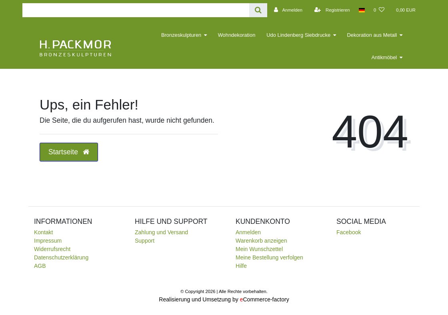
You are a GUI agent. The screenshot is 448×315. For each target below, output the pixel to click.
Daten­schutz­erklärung (61, 257)
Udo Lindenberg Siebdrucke (298, 35)
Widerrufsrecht (52, 249)
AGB (40, 266)
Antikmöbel (384, 57)
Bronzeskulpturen (181, 35)
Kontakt (43, 232)
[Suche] (258, 10)
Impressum (48, 240)
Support (144, 240)
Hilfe (241, 266)
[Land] (361, 10)
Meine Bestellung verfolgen (269, 257)
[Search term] (135, 10)
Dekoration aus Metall (372, 35)
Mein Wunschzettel (259, 249)
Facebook (348, 232)
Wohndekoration (237, 35)
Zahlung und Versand (161, 232)
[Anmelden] (287, 10)
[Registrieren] (331, 10)
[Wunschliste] (379, 10)
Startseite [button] (68, 152)
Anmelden (248, 232)
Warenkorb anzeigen (261, 240)
